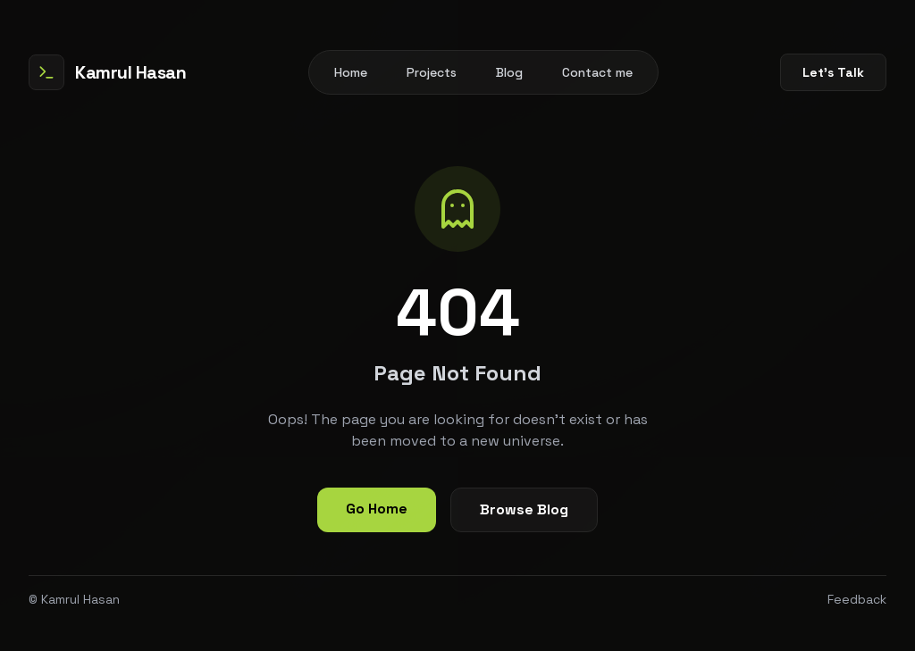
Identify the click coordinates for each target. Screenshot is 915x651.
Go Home (376, 508)
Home (350, 72)
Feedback (856, 599)
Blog (509, 72)
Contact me (597, 72)
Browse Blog (524, 509)
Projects (432, 72)
